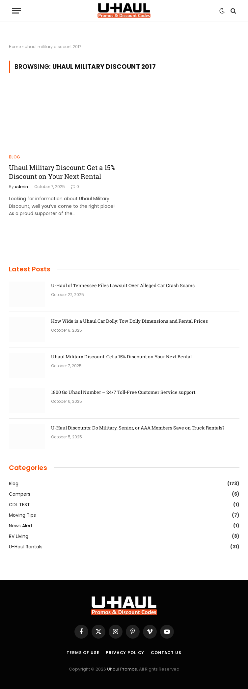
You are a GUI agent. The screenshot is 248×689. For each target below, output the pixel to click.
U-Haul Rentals (25, 546)
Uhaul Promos (122, 669)
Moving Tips (22, 515)
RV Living (18, 536)
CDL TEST (19, 504)
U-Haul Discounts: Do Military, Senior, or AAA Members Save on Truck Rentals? (138, 428)
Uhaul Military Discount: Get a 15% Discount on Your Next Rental (62, 171)
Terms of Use (83, 652)
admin (21, 186)
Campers (19, 494)
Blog (14, 157)
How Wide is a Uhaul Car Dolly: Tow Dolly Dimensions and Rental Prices (129, 321)
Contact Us (166, 652)
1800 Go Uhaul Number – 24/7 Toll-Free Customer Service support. (123, 392)
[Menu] (16, 10)
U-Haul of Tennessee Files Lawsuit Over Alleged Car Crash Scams (123, 285)
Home (15, 46)
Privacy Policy (125, 652)
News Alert (21, 525)
